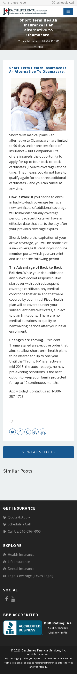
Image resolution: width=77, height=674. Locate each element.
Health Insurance (31, 40)
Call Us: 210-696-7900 (24, 531)
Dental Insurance (21, 568)
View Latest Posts (38, 452)
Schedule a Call (19, 524)
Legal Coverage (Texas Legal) (30, 576)
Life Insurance (19, 561)
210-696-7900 (16, 3)
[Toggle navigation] (68, 11)
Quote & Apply (19, 517)
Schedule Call (65, 3)
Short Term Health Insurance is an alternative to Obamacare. (37, 69)
